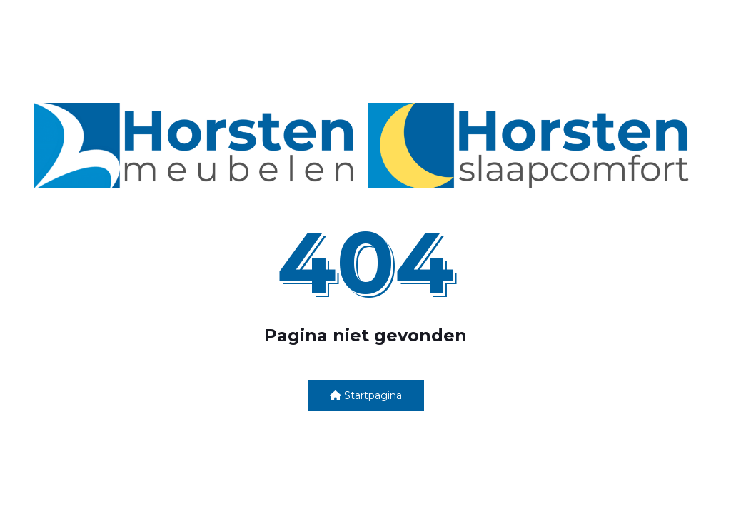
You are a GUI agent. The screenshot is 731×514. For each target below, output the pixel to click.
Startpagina (366, 395)
